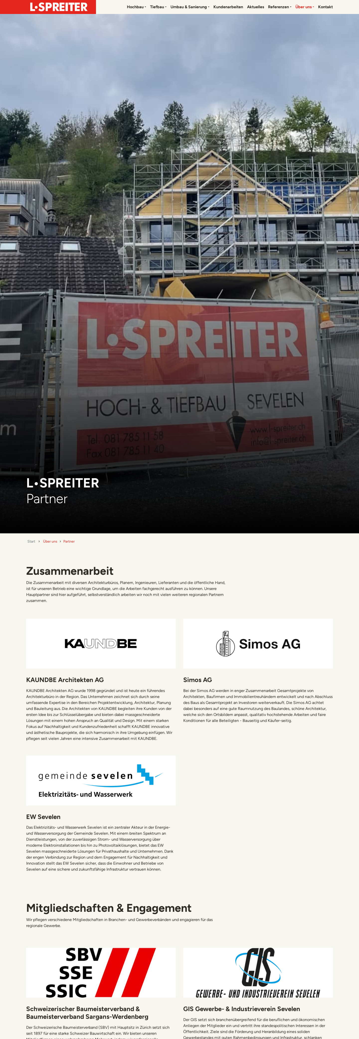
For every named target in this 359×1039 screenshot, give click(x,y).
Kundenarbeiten (228, 6)
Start (31, 541)
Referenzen (278, 6)
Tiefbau (157, 6)
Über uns (303, 6)
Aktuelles (255, 6)
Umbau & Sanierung (189, 6)
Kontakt (325, 6)
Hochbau (135, 6)
